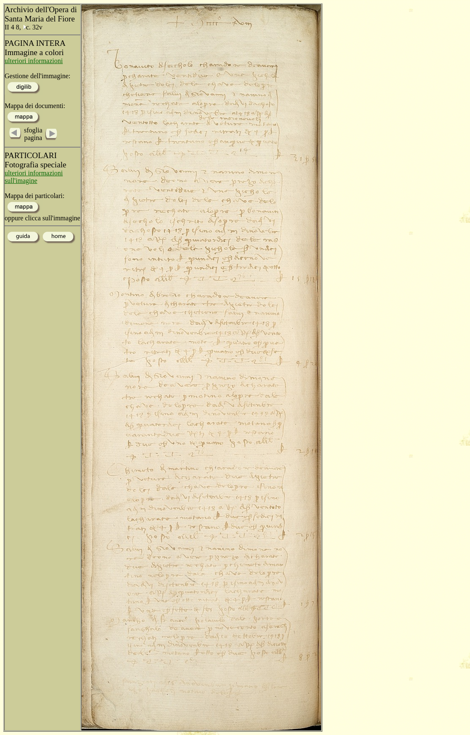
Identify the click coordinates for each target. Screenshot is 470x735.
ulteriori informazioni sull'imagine (34, 176)
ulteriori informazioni (34, 60)
